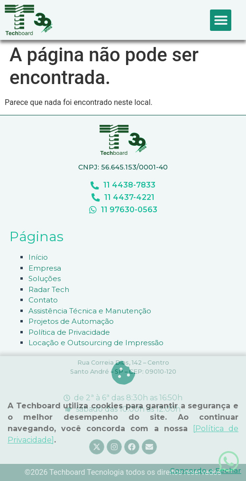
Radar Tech (48, 289)
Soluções (44, 278)
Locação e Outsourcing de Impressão (96, 342)
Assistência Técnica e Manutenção (89, 310)
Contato (43, 299)
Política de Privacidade (69, 332)
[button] (220, 20)
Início (38, 257)
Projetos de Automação (71, 321)
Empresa (44, 268)
